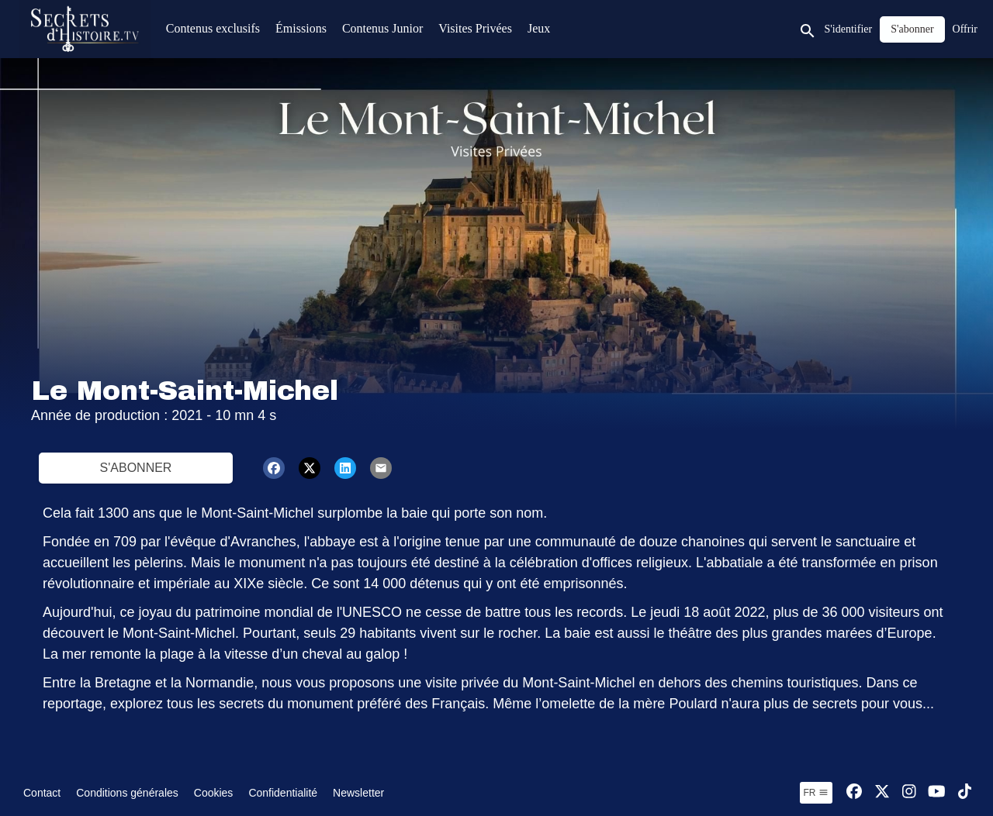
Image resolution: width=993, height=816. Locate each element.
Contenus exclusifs (213, 28)
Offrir (965, 29)
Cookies (214, 793)
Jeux (539, 28)
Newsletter (358, 793)
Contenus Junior (382, 28)
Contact (42, 793)
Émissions (301, 28)
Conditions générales (127, 793)
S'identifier (849, 29)
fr (816, 792)
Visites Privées (475, 28)
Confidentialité (282, 793)
